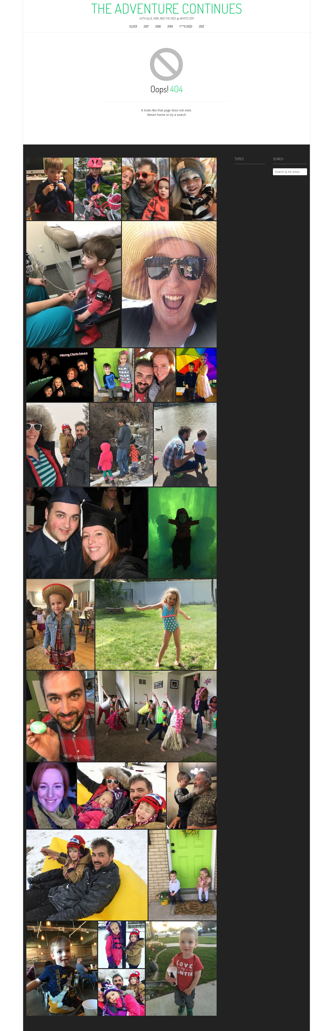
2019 (170, 26)
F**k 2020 (186, 26)
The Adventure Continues (166, 8)
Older (133, 26)
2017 (146, 26)
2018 (158, 26)
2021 (201, 26)
